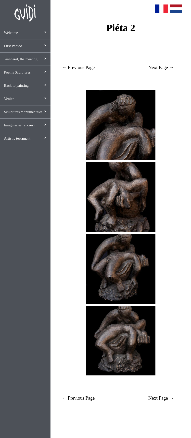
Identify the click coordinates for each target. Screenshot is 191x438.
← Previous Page (78, 67)
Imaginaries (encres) (19, 125)
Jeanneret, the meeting (21, 59)
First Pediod (13, 46)
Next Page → (161, 67)
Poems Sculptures (17, 72)
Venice (9, 99)
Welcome (11, 33)
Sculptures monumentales (23, 112)
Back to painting (16, 86)
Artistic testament (17, 138)
